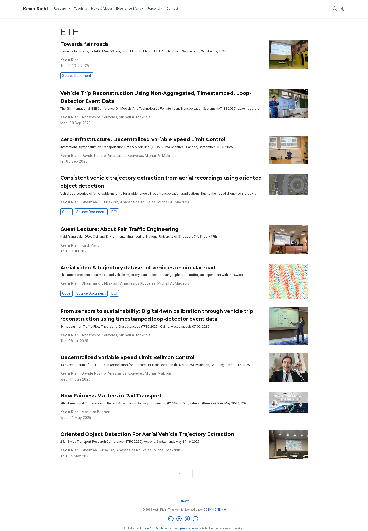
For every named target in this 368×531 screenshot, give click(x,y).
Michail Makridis (158, 373)
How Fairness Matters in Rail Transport (111, 396)
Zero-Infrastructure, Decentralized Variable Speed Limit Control (142, 139)
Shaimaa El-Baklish (98, 450)
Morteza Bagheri (96, 412)
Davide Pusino (94, 155)
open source (186, 528)
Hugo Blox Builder (153, 528)
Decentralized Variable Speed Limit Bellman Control (127, 357)
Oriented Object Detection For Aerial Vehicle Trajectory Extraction (147, 434)
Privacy (184, 501)
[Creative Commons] (184, 519)
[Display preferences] (343, 9)
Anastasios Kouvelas (99, 117)
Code (66, 212)
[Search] (335, 9)
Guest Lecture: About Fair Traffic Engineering (119, 229)
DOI (114, 212)
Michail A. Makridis (135, 117)
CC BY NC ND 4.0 (215, 509)
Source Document (76, 76)
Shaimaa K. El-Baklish (100, 202)
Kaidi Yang (90, 245)
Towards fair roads (84, 44)
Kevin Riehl (35, 9)
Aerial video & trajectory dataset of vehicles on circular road (137, 267)
